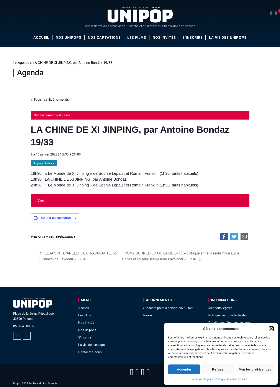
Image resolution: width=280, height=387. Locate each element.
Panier (147, 315)
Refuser (218, 369)
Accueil (41, 38)
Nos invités (164, 38)
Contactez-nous (90, 352)
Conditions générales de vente (230, 323)
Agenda (23, 63)
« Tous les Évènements (50, 99)
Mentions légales (202, 379)
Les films (136, 38)
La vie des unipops (228, 38)
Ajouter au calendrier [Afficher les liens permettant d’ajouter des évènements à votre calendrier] (56, 218)
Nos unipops (68, 38)
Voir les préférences (255, 369)
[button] (271, 329)
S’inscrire (192, 38)
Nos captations (104, 38)
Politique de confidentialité (231, 379)
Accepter (184, 369)
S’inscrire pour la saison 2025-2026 (168, 308)
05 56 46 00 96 (23, 326)
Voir (40, 200)
